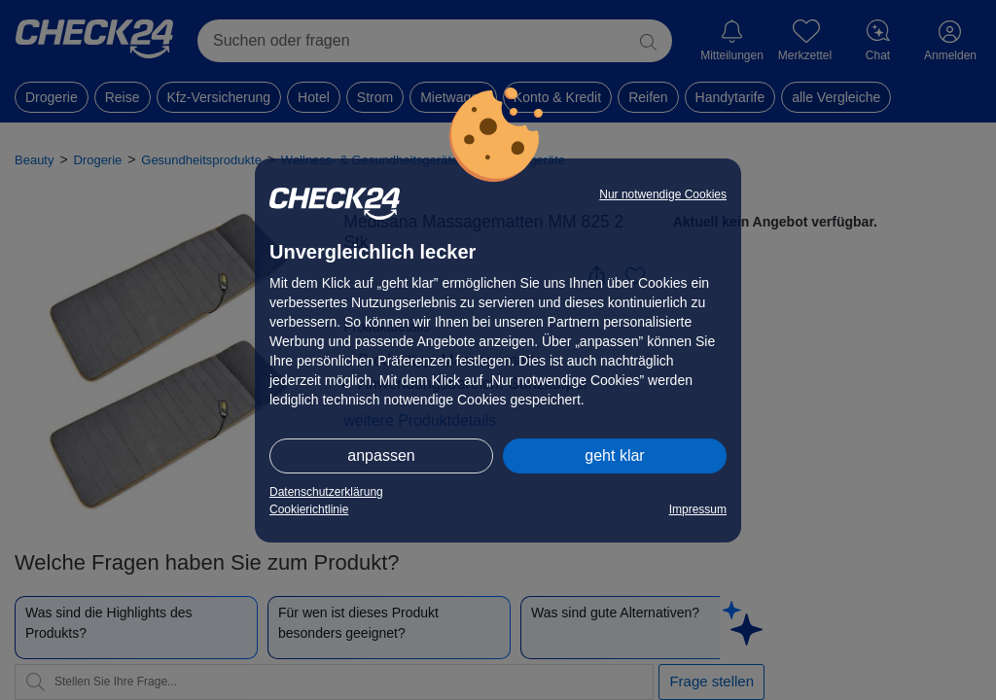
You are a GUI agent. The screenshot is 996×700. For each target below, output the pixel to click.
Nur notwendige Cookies (663, 194)
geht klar (614, 455)
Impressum (698, 509)
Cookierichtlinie (308, 509)
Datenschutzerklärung (326, 492)
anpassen (380, 455)
